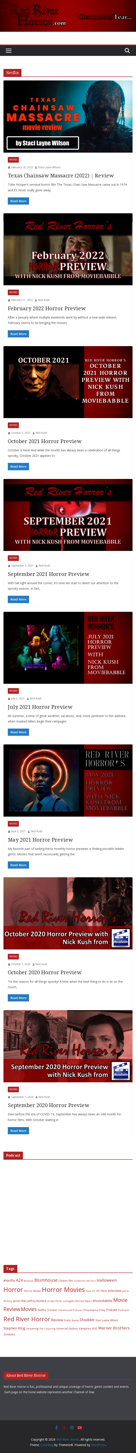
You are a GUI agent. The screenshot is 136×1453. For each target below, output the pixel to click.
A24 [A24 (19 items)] (19, 1280)
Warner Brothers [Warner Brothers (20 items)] (114, 1328)
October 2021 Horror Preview (44, 441)
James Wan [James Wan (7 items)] (20, 1301)
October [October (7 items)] (52, 1310)
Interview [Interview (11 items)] (114, 1290)
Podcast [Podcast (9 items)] (111, 1310)
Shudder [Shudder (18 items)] (87, 1319)
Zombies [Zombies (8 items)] (9, 1334)
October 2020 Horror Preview (44, 972)
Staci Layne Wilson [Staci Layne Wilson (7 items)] (107, 1320)
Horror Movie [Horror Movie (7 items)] (32, 1291)
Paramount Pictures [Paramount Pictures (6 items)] (70, 1310)
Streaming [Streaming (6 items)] (32, 1328)
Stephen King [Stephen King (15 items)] (14, 1328)
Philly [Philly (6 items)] (102, 1310)
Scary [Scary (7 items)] (67, 1320)
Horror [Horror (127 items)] (13, 1289)
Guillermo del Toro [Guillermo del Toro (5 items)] (85, 1280)
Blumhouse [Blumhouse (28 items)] (46, 1280)
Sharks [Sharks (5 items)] (75, 1320)
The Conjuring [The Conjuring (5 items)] (47, 1328)
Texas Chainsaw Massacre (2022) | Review (61, 176)
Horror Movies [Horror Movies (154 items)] (63, 1289)
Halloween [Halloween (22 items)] (107, 1280)
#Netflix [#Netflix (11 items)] (9, 1280)
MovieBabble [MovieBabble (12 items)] (102, 1300)
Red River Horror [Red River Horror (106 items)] (26, 1319)
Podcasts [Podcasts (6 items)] (123, 1310)
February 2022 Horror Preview (47, 308)
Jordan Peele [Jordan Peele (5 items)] (54, 1301)
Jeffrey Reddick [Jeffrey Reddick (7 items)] (37, 1301)
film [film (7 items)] (70, 1281)
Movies (13, 159)
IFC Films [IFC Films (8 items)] (101, 1291)
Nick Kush (44, 300)
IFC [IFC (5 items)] (94, 1291)
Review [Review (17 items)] (57, 1319)
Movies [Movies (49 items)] (29, 1309)
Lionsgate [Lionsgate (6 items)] (68, 1301)
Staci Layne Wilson (49, 167)
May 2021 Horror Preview (40, 840)
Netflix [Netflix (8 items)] (42, 1310)
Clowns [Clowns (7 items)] (63, 1281)
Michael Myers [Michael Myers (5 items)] (83, 1301)
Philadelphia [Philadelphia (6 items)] (90, 1310)
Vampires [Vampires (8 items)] (85, 1328)
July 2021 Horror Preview (40, 707)
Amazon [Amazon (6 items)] (29, 1280)
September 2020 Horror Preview (48, 1105)
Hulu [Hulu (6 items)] (88, 1291)
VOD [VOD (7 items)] (94, 1328)
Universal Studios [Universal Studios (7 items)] (67, 1328)
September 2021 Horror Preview (48, 574)
